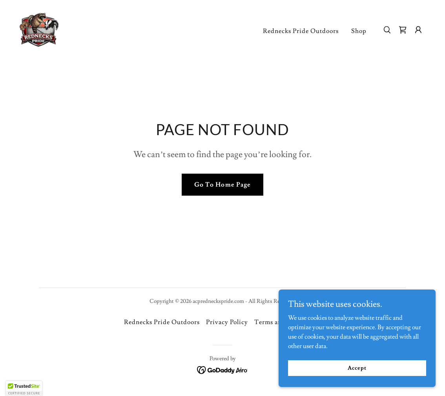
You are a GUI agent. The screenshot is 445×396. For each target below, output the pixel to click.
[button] (418, 30)
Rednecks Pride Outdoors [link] (301, 31)
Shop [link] (359, 31)
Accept (357, 367)
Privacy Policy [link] (227, 322)
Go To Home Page (222, 185)
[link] (39, 28)
